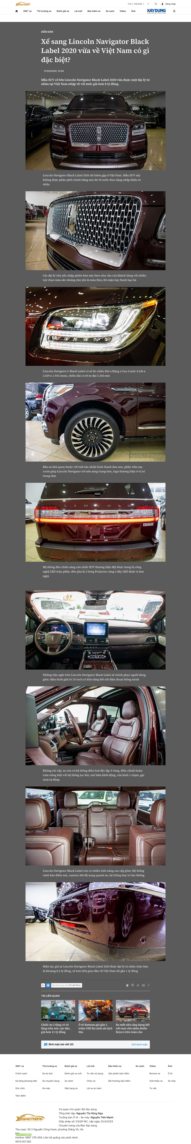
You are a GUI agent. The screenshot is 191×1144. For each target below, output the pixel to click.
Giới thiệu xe (156, 1080)
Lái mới (78, 11)
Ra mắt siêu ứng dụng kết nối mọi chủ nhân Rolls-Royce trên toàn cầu (133, 1028)
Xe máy (46, 1088)
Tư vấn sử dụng (95, 1073)
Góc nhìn (20, 1088)
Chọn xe (91, 1080)
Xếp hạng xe (71, 1088)
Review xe (154, 1073)
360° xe (27, 11)
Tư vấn (153, 1088)
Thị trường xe (44, 11)
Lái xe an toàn (94, 1088)
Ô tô (170, 1073)
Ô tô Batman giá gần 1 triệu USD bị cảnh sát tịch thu (95, 1028)
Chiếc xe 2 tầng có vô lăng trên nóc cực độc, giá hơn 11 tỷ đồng (56, 1028)
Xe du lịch (47, 1073)
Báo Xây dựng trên (66, 985)
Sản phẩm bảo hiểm (118, 1073)
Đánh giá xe (63, 11)
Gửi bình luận (140, 1044)
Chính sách (21, 1073)
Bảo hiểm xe (93, 11)
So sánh (69, 1080)
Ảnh (133, 11)
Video (123, 11)
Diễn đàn (47, 31)
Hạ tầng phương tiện (26, 1080)
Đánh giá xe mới (73, 1073)
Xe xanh (110, 11)
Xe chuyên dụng (50, 1080)
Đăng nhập (171, 4)
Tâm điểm (20, 1095)
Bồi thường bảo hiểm (119, 1080)
